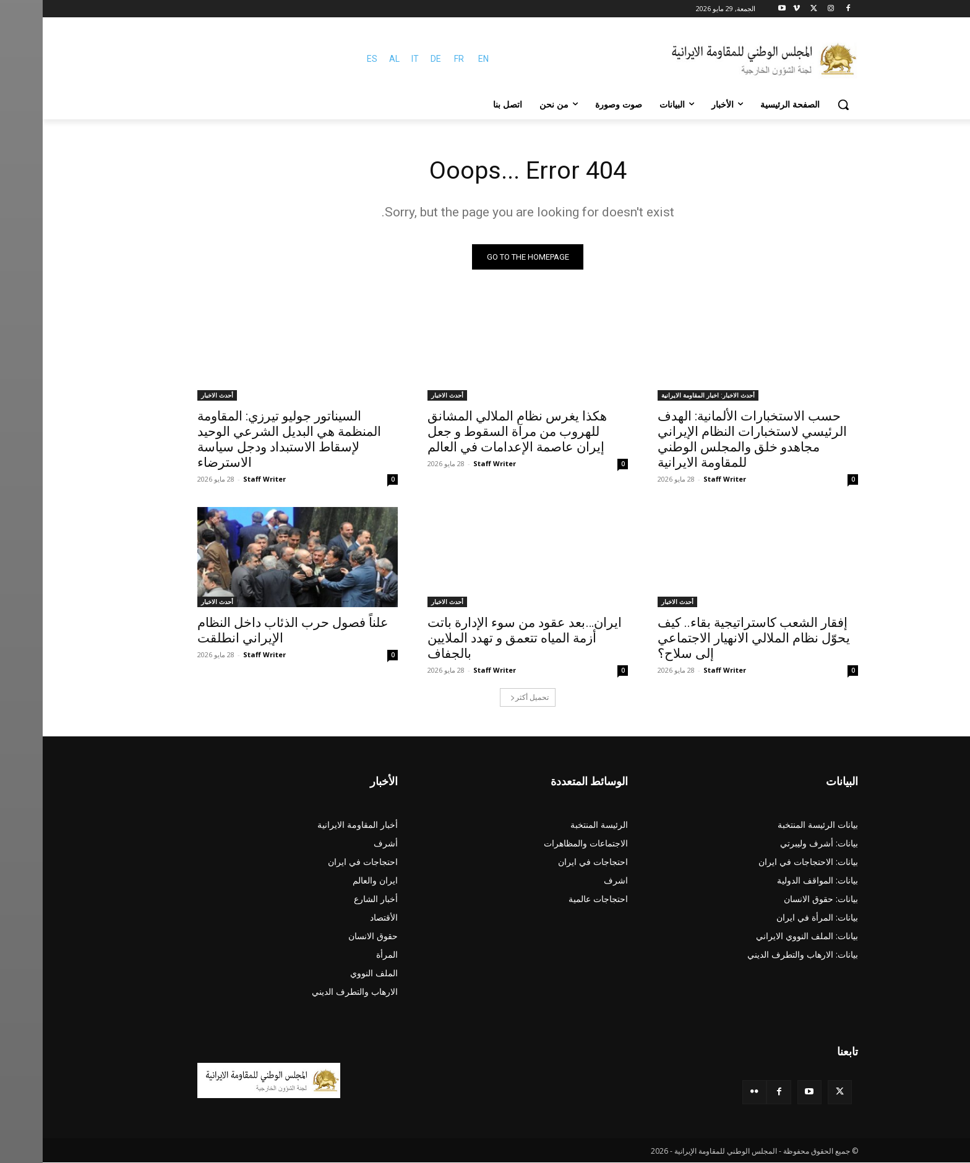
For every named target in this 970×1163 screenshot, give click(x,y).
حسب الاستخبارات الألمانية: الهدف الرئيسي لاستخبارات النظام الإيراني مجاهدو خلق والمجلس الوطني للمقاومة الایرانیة (709, 440)
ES (329, 59)
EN (441, 59)
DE (393, 59)
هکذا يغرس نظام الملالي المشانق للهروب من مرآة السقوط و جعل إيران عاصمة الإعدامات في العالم (474, 432)
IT (372, 59)
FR (416, 59)
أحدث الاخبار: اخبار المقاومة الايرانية (665, 395)
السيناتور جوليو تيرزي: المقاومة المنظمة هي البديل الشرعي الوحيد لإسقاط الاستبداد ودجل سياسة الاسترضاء (246, 440)
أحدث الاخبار (404, 395)
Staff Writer (682, 479)
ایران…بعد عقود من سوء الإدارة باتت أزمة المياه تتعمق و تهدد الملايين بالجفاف (482, 639)
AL (351, 59)
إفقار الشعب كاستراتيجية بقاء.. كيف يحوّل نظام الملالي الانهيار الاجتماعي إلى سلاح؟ (711, 639)
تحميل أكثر (487, 697)
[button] (800, 104)
